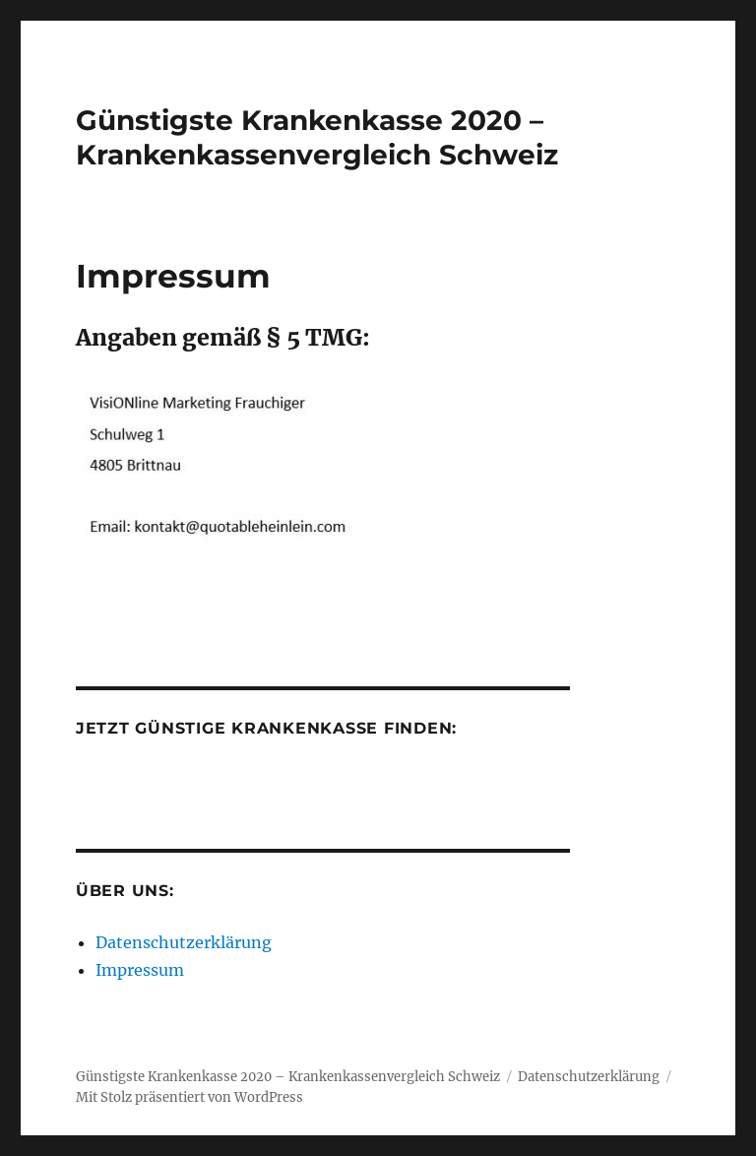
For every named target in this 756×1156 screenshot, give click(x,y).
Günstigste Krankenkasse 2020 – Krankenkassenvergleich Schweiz (317, 137)
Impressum (139, 970)
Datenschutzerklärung (183, 942)
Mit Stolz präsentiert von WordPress (189, 1097)
